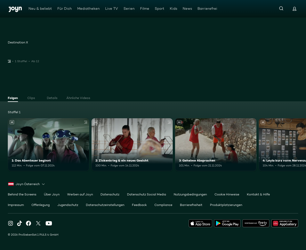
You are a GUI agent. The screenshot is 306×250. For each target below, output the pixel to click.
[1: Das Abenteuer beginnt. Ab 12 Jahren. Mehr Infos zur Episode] (48, 144)
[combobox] (26, 184)
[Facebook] (28, 223)
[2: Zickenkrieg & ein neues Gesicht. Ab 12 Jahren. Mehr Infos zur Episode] (132, 144)
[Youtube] (48, 223)
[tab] (14, 98)
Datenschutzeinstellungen (105, 205)
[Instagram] (10, 223)
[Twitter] (38, 223)
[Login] (294, 8)
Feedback (139, 205)
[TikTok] (19, 223)
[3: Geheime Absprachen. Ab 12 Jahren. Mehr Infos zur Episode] (215, 144)
